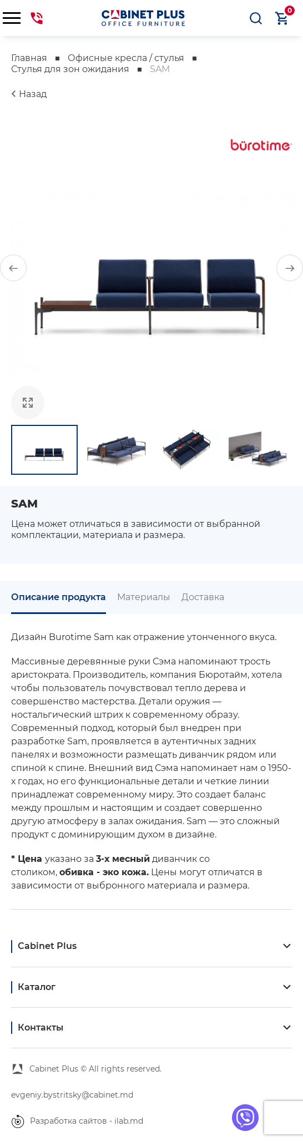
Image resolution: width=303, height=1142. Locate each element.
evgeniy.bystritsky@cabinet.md (72, 1095)
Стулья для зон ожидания (70, 69)
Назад (33, 94)
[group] (151, 267)
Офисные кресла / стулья (126, 58)
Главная (29, 58)
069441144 (36, 18)
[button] (13, 268)
